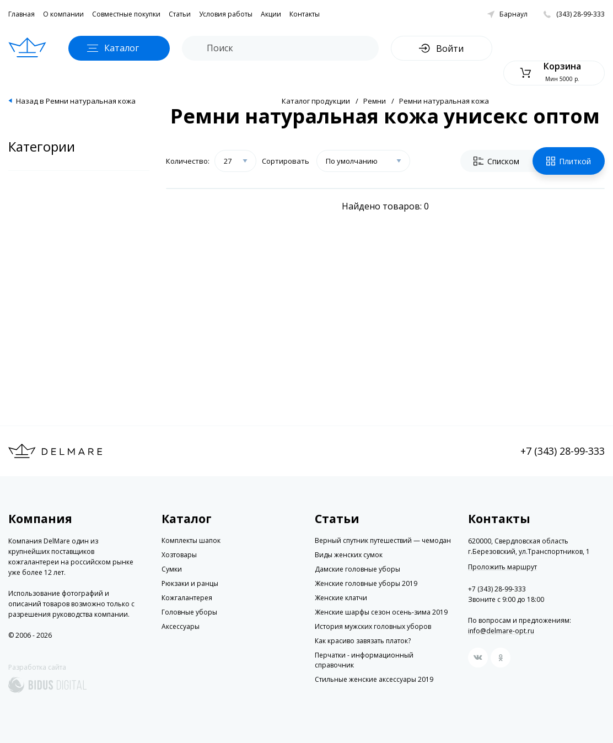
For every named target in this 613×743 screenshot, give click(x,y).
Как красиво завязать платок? (363, 640)
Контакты (304, 14)
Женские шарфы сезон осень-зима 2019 (381, 612)
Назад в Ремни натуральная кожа (76, 101)
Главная (21, 14)
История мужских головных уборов (373, 626)
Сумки (172, 569)
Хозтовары (179, 554)
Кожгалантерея (187, 597)
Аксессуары (181, 626)
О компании (63, 14)
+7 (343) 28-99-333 (562, 450)
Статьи (180, 14)
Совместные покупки (126, 14)
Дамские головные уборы (357, 569)
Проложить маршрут (502, 567)
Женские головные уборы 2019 (366, 583)
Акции (271, 14)
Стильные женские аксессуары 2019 (374, 679)
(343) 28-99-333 (580, 14)
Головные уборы (189, 612)
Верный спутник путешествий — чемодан (383, 540)
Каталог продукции (316, 101)
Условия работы (225, 14)
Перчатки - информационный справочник (364, 660)
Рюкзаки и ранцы (190, 583)
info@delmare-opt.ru (501, 631)
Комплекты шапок (191, 540)
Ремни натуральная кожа (444, 101)
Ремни (374, 101)
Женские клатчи (341, 597)
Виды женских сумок (349, 554)
